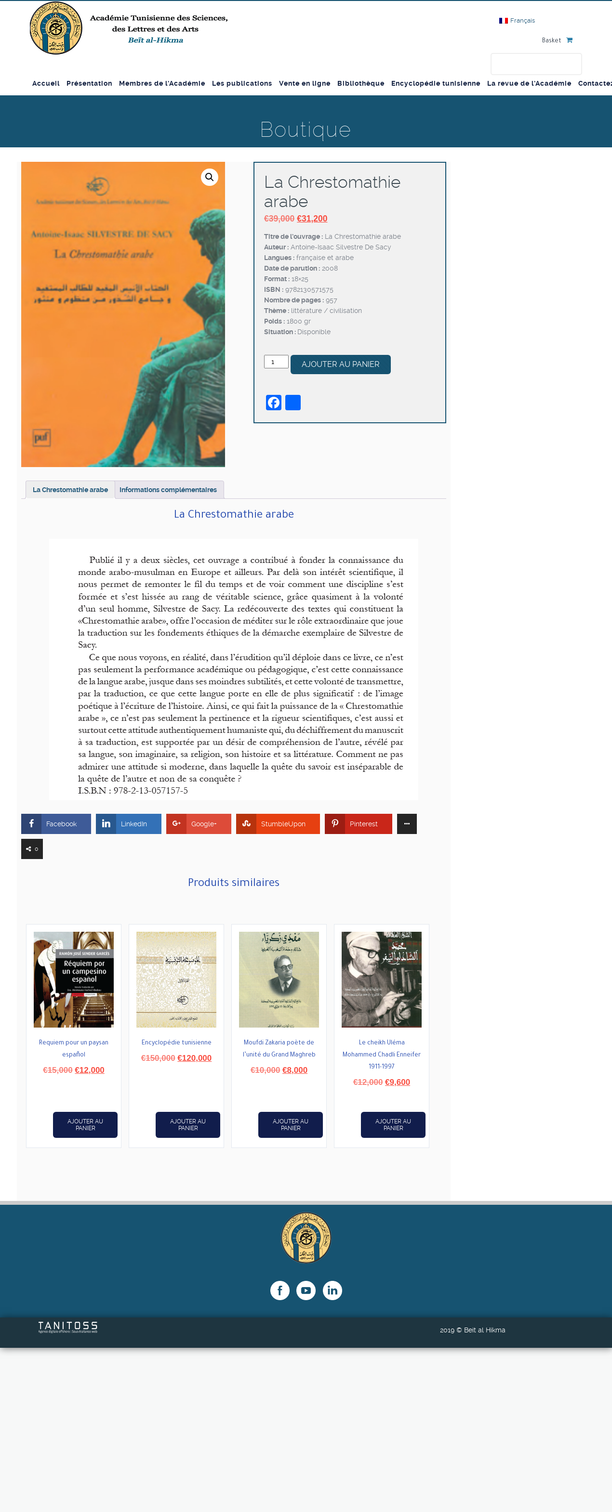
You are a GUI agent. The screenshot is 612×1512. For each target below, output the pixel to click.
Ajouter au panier (341, 364)
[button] (209, 177)
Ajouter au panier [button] (85, 1125)
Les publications (242, 83)
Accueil (46, 83)
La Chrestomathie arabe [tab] (70, 490)
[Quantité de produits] (276, 361)
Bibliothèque (361, 83)
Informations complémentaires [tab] (168, 490)
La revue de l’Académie (529, 83)
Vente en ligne (305, 83)
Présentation (89, 83)
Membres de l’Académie (162, 83)
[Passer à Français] (517, 20)
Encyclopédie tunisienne (435, 83)
